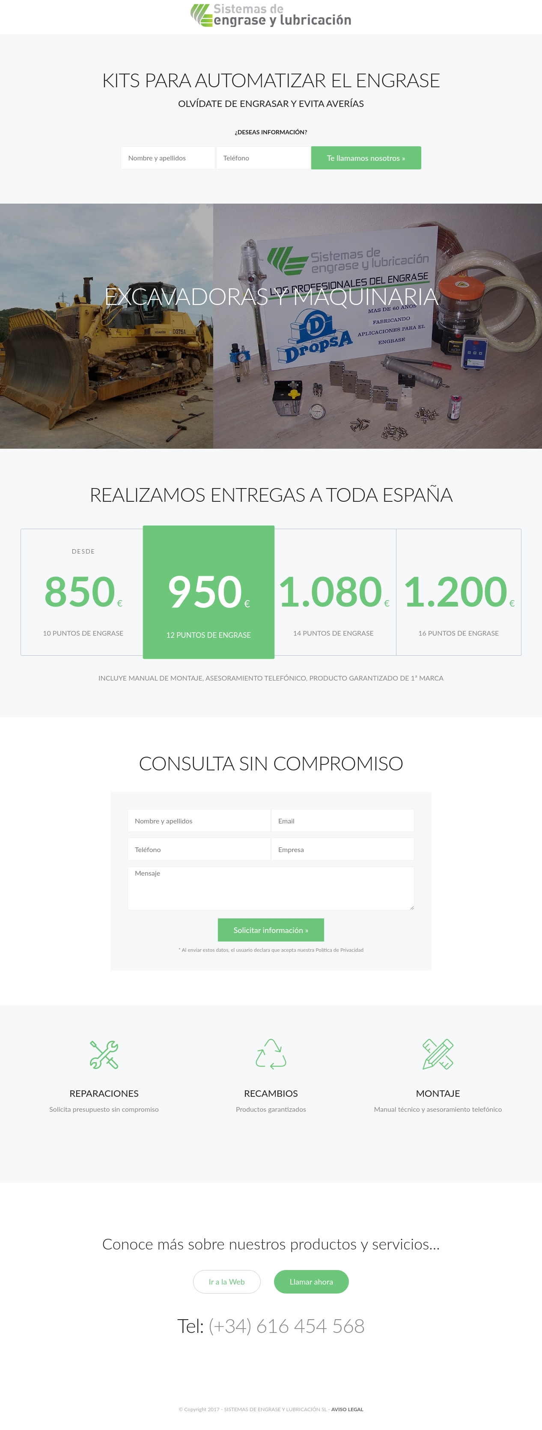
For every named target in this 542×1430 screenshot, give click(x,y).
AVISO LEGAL (347, 1409)
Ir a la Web (227, 1281)
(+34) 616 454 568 (287, 1325)
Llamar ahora (312, 1281)
